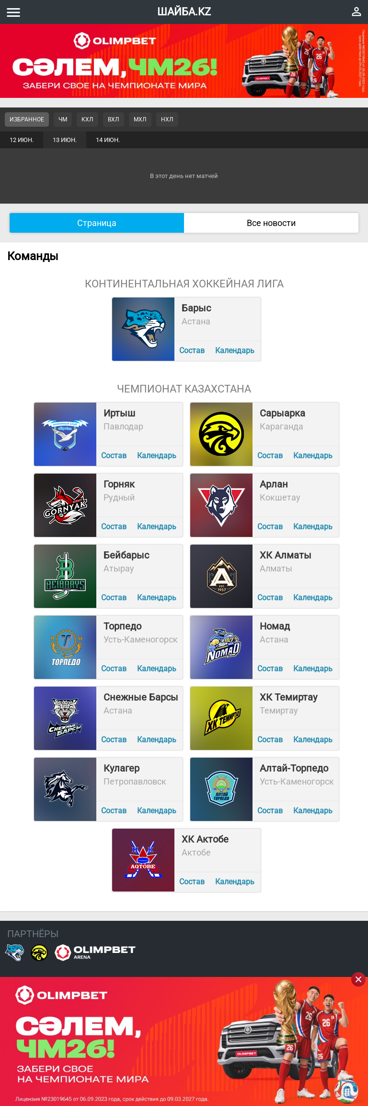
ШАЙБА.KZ (184, 12)
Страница (96, 223)
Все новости (271, 223)
